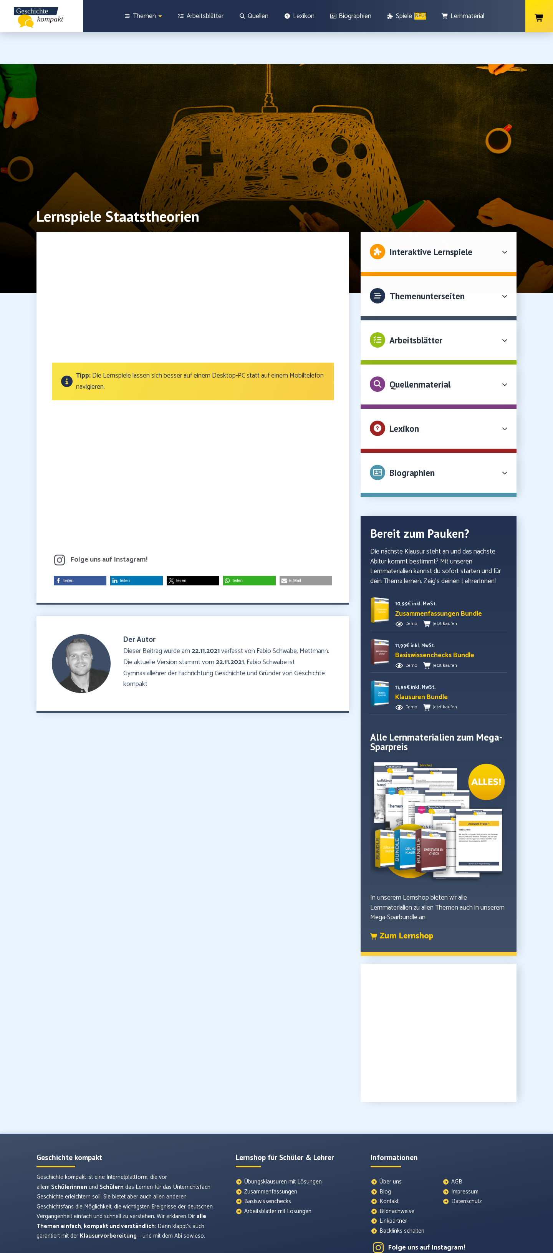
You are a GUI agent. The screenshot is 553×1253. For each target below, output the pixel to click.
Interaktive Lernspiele (430, 219)
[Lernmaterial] (463, 16)
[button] (80, 549)
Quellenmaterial (419, 352)
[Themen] (143, 16)
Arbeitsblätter (415, 308)
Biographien (412, 440)
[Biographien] (350, 16)
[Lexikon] (299, 16)
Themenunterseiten (427, 264)
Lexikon (404, 396)
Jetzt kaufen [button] (445, 591)
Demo (411, 591)
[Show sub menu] (160, 16)
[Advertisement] (193, 269)
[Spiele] (406, 16)
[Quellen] (253, 16)
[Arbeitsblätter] (200, 16)
